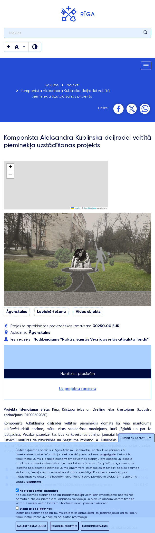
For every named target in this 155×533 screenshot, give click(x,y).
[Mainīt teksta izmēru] (8, 47)
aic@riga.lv (108, 454)
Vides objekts (88, 311)
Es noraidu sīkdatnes (64, 526)
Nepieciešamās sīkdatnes (38, 490)
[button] (10, 167)
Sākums (52, 85)
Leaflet (75, 208)
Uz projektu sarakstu (77, 388)
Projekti (72, 85)
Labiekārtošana (51, 311)
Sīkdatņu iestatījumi (136, 438)
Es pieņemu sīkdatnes (94, 526)
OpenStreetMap (90, 208)
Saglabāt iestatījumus (31, 526)
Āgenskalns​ (16, 311)
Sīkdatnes (33, 481)
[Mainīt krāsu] (35, 47)
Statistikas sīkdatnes (35, 508)
